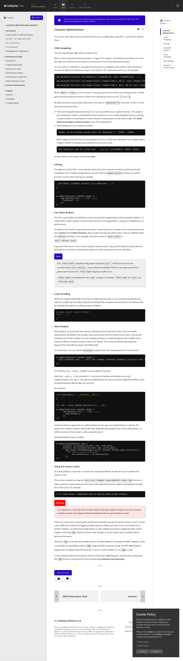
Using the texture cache (168, 66)
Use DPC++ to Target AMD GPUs (17, 39)
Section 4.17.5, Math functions (72, 241)
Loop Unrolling (167, 55)
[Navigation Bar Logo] (13, 6)
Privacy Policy (143, 642)
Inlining (166, 43)
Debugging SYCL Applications (16, 51)
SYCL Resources (11, 47)
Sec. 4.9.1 (79, 53)
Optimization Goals (12, 69)
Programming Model (13, 65)
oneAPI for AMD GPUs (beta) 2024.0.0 (20, 25)
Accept (142, 651)
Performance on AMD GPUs (15, 77)
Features (8, 95)
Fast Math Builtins (167, 49)
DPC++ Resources (11, 43)
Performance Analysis (13, 73)
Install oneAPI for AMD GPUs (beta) (18, 35)
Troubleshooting (11, 103)
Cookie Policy (142, 645)
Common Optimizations (14, 85)
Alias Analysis (168, 61)
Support (8, 91)
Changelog (9, 99)
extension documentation (113, 581)
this (108, 577)
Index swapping (167, 38)
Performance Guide (13, 56)
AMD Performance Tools (14, 81)
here (93, 160)
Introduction (10, 61)
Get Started (10, 31)
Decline (156, 651)
